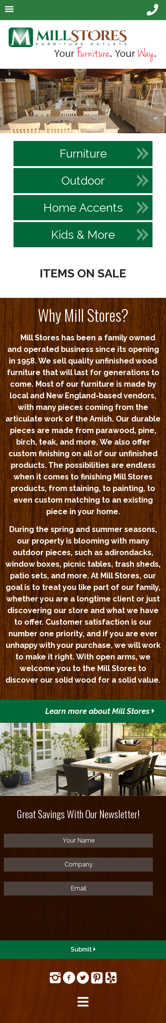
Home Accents (83, 207)
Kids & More (83, 234)
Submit (83, 949)
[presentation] (62, 921)
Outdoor (83, 180)
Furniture (83, 153)
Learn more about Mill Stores (100, 711)
